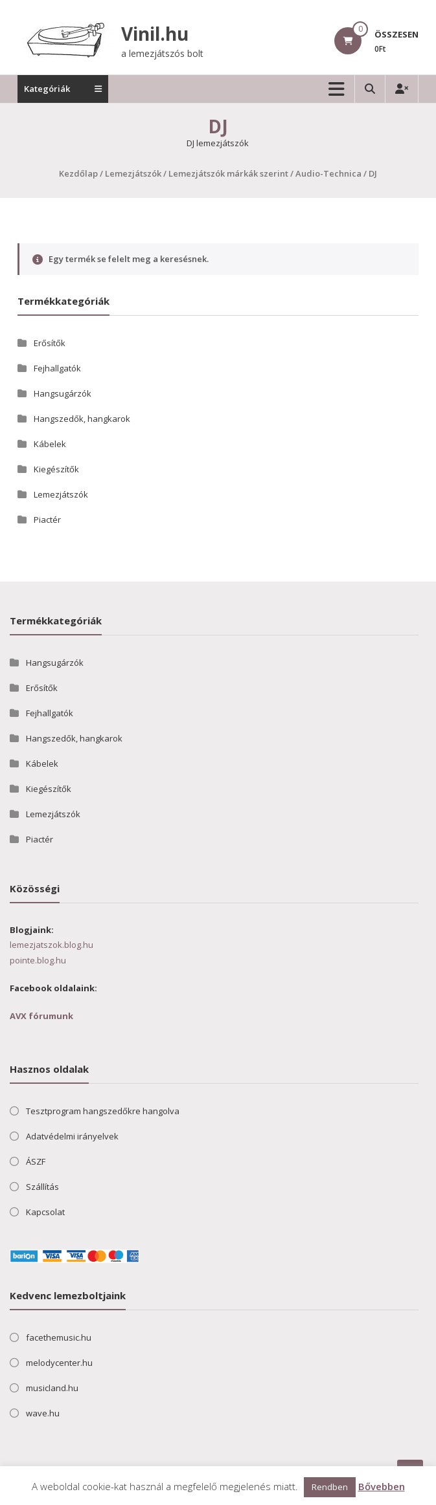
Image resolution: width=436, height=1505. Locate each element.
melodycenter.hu (59, 1362)
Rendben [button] (330, 1487)
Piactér (47, 519)
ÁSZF (35, 1161)
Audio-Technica (328, 173)
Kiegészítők (56, 469)
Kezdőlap (78, 173)
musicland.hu (52, 1388)
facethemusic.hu (58, 1337)
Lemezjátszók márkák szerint (228, 173)
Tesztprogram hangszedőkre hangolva (102, 1111)
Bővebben (381, 1486)
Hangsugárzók (62, 393)
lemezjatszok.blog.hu (51, 944)
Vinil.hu (155, 33)
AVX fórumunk (41, 1016)
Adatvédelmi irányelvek (72, 1136)
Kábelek (50, 444)
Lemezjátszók (133, 173)
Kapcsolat (45, 1212)
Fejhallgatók (57, 368)
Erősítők (49, 343)
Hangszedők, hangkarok (82, 418)
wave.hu (43, 1413)
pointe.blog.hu (38, 960)
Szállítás (42, 1186)
